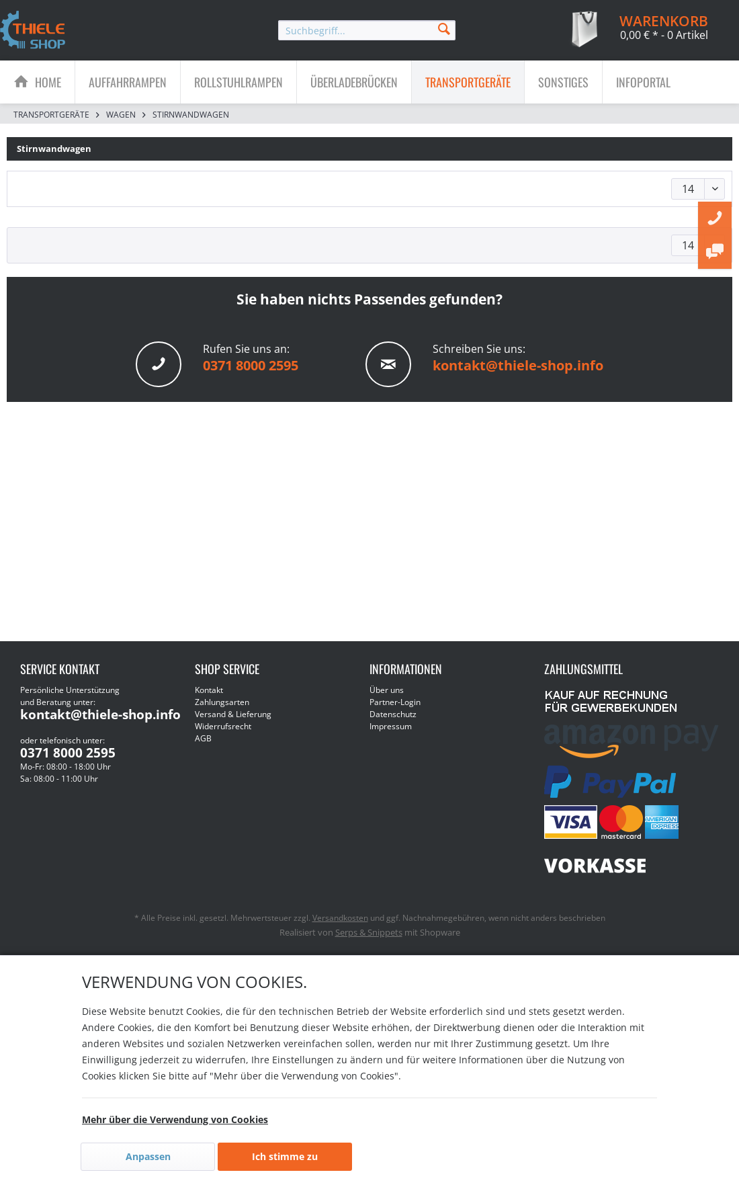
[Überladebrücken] (354, 82)
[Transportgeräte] (468, 82)
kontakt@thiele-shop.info (518, 365)
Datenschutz (393, 714)
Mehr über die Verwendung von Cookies (175, 1119)
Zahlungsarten (222, 702)
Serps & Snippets (368, 932)
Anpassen (148, 1156)
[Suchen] (444, 28)
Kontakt (209, 690)
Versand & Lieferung (233, 714)
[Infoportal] (643, 82)
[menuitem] (366, 30)
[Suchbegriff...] (366, 30)
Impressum (391, 726)
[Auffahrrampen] (127, 82)
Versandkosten (340, 917)
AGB (203, 738)
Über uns (387, 690)
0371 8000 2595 (250, 365)
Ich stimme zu (285, 1156)
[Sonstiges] (563, 82)
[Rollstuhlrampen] (238, 82)
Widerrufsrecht (223, 726)
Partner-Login (395, 702)
